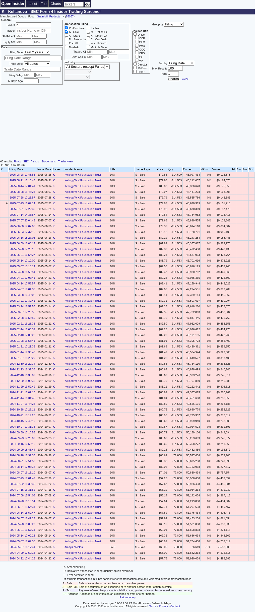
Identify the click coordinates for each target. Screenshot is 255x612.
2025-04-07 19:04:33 (22, 289)
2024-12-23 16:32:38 (22, 369)
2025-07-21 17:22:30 (22, 208)
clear (185, 78)
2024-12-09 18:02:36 (22, 380)
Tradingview (65, 161)
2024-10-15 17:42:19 (22, 420)
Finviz (17, 161)
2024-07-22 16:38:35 (22, 483)
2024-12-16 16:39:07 (22, 375)
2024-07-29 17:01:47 (22, 478)
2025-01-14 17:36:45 (22, 352)
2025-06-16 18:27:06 (22, 237)
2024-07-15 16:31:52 (22, 489)
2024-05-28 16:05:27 (22, 524)
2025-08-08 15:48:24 (22, 191)
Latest (32, 4)
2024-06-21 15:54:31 (22, 506)
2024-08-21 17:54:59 (22, 461)
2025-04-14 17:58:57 (22, 283)
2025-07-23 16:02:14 (22, 203)
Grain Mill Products (48, 16)
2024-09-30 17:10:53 (22, 432)
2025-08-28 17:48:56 (22, 174)
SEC (26, 161)
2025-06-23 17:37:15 (22, 231)
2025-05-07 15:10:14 (22, 266)
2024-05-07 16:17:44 (22, 546)
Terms (153, 606)
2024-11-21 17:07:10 (22, 392)
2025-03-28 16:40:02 (22, 294)
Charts (56, 4)
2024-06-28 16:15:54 (22, 501)
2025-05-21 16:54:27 (22, 254)
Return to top (127, 597)
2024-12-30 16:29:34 (22, 363)
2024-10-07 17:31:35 (22, 426)
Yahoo (35, 161)
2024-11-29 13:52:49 (22, 386)
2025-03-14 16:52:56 (22, 306)
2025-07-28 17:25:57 (22, 197)
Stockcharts (48, 161)
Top (44, 4)
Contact (175, 606)
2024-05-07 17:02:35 (22, 541)
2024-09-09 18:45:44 (22, 449)
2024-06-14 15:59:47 (22, 512)
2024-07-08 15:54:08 (22, 495)
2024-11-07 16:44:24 (22, 403)
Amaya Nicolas (73, 546)
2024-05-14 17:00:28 (22, 535)
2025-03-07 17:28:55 (22, 312)
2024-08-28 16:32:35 (22, 455)
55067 (70, 16)
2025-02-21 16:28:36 (22, 323)
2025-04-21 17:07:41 (22, 277)
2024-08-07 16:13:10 (22, 472)
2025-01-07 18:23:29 (22, 357)
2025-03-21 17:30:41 (22, 300)
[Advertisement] (127, 122)
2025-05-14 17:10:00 (22, 260)
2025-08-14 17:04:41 (22, 186)
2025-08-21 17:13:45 (22, 180)
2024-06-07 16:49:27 (22, 518)
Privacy (163, 606)
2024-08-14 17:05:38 (22, 466)
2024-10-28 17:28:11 (22, 409)
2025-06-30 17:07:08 (22, 226)
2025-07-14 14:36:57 (22, 214)
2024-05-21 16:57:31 (22, 529)
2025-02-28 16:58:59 (22, 317)
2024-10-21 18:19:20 (22, 415)
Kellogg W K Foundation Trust (82, 174)
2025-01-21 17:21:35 (22, 346)
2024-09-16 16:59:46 (22, 443)
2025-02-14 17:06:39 (22, 329)
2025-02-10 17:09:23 (22, 335)
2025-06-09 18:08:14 (22, 243)
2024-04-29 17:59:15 (22, 552)
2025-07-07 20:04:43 (22, 220)
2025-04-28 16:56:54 (22, 272)
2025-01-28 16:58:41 (22, 340)
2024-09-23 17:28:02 (22, 438)
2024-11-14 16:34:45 (22, 398)
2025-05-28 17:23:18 (22, 249)
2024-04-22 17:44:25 (22, 558)
